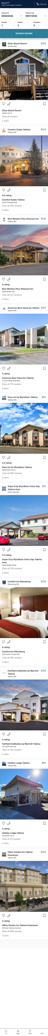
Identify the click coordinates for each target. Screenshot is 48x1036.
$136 (43, 218)
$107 (43, 308)
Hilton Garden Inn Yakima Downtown (20, 925)
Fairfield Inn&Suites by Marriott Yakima (21, 744)
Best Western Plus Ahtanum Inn (23, 219)
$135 (43, 581)
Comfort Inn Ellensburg (19, 581)
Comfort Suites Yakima (19, 129)
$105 (43, 43)
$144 (43, 852)
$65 (44, 763)
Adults (20, 22)
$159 (43, 670)
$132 (43, 129)
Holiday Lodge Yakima (19, 763)
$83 (44, 397)
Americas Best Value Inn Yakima (23, 308)
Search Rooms (23, 33)
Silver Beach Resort (17, 43)
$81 (44, 486)
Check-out (30, 13)
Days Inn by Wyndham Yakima (23, 397)
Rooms (4, 22)
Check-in (5, 13)
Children (37, 22)
